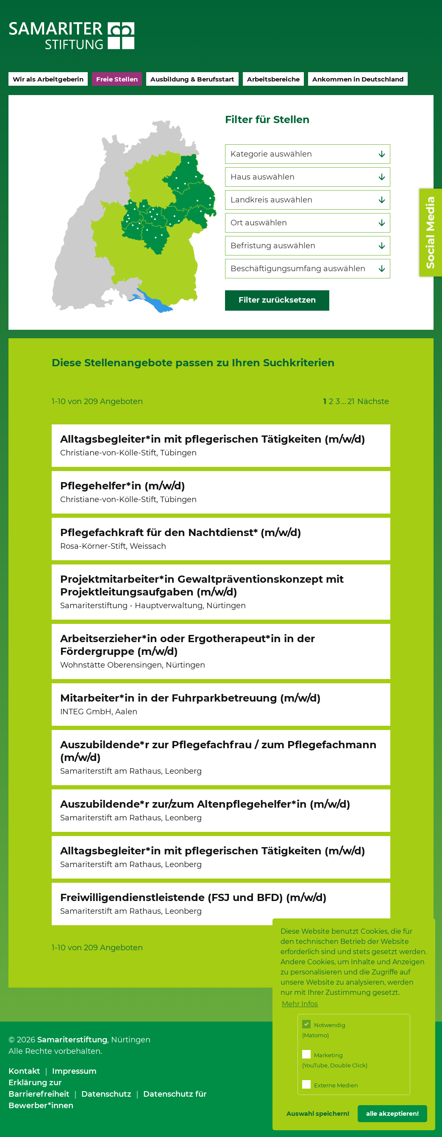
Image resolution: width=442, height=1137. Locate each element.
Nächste (373, 401)
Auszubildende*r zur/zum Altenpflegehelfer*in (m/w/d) (205, 810)
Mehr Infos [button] (300, 1004)
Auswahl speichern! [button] (317, 1113)
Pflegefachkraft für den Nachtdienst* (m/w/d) (180, 538)
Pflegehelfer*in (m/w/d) (128, 492)
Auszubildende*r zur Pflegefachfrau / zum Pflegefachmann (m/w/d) (218, 757)
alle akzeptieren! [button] (392, 1113)
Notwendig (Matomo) (323, 1029)
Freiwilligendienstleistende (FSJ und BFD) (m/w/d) (193, 903)
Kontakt (24, 1071)
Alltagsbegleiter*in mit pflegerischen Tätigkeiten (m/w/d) (212, 445)
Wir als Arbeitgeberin (48, 79)
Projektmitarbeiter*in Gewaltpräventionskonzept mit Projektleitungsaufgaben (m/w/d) (202, 591)
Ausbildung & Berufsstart (192, 79)
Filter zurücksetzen (277, 300)
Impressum (74, 1071)
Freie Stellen (117, 79)
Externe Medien (330, 1084)
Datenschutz (106, 1094)
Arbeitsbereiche (273, 79)
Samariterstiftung (72, 1039)
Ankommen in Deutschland (357, 79)
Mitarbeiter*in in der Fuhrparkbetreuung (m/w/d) (190, 704)
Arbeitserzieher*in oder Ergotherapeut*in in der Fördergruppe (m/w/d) (187, 651)
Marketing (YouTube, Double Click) (334, 1059)
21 (351, 401)
